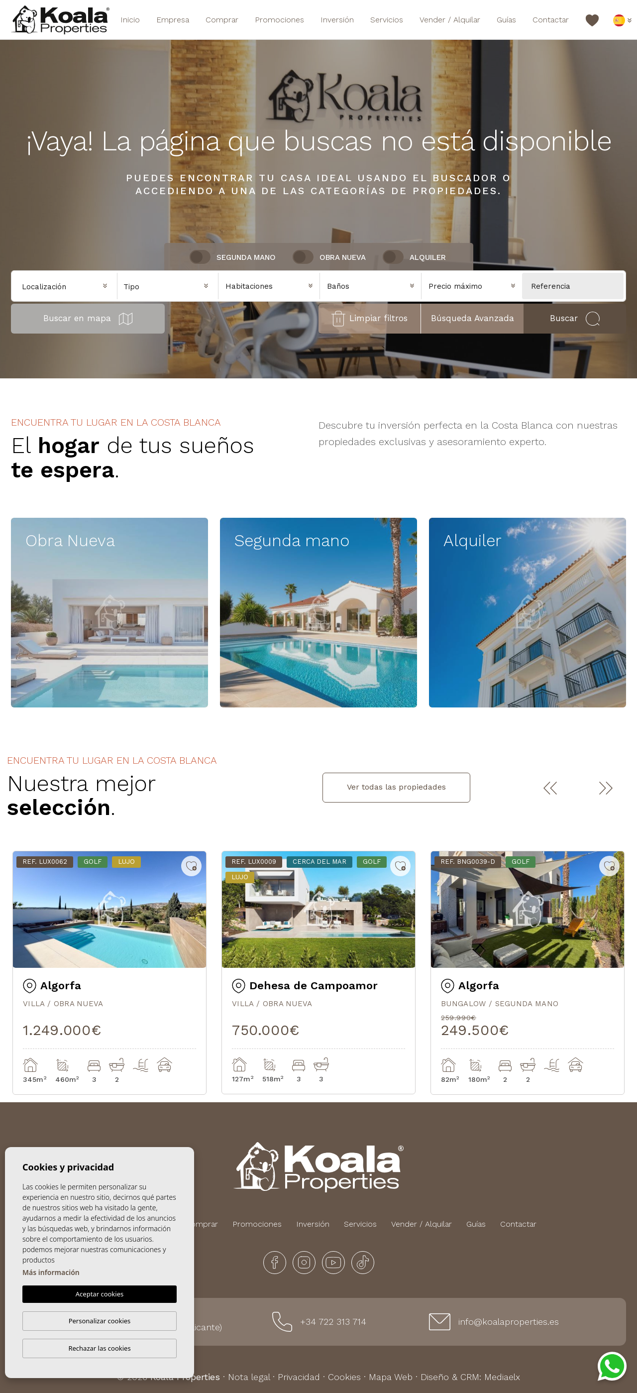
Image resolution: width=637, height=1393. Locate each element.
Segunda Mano (246, 257)
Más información (51, 1272)
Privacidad (299, 1377)
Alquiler (428, 257)
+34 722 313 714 (333, 1321)
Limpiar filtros (369, 319)
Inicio (130, 19)
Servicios (386, 19)
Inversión (337, 19)
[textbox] (170, 287)
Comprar (222, 19)
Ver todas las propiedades (396, 787)
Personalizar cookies (100, 1320)
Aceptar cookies (99, 1294)
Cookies (344, 1377)
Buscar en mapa (87, 319)
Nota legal (249, 1377)
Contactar (550, 19)
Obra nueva (342, 257)
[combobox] (168, 285)
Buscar (575, 319)
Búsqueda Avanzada (472, 318)
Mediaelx (502, 1377)
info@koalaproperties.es (508, 1321)
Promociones (279, 19)
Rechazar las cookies (99, 1348)
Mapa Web (391, 1377)
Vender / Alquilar (450, 19)
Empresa (172, 19)
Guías (506, 19)
